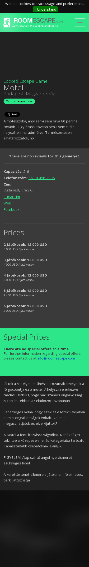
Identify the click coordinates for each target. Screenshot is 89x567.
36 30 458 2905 (41, 177)
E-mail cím (12, 196)
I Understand (45, 9)
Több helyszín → (19, 101)
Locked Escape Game (25, 81)
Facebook (11, 209)
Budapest (14, 94)
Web (7, 203)
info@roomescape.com (56, 358)
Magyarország (40, 94)
